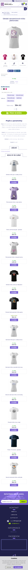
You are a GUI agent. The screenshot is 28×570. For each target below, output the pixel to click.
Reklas (16, 81)
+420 (15, 521)
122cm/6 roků (19, 95)
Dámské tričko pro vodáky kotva (14, 339)
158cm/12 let (10, 100)
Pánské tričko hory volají (14, 422)
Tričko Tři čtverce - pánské (14, 449)
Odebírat (23, 501)
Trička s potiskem (5, 151)
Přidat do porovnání (5, 65)
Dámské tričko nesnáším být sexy (14, 367)
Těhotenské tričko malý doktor (14, 202)
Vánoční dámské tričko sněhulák (14, 477)
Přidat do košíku (14, 113)
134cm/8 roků (10, 98)
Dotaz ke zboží (22, 64)
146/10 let (19, 98)
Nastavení (9, 567)
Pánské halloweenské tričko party (14, 312)
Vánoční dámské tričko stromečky (14, 394)
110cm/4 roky (10, 95)
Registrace (24, 1)
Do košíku (14, 182)
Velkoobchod (13, 531)
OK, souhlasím (18, 567)
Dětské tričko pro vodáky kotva (14, 174)
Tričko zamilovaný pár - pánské (14, 229)
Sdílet (10, 70)
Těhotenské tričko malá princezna (14, 257)
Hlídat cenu (14, 64)
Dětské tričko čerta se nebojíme (14, 284)
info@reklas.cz (15, 523)
